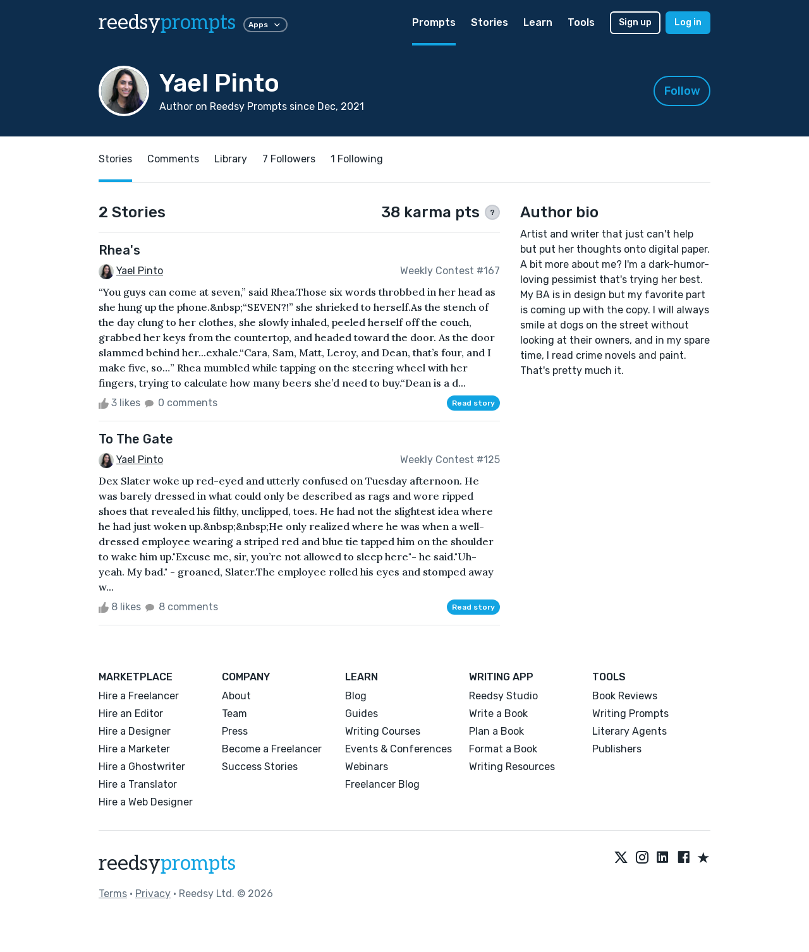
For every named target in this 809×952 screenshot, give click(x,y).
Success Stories (260, 767)
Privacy (153, 894)
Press (235, 731)
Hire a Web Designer (146, 802)
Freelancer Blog (382, 784)
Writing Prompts (630, 714)
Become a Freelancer (272, 749)
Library (230, 159)
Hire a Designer (135, 731)
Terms (113, 894)
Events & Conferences (398, 749)
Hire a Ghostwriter (142, 767)
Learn (537, 22)
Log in (688, 22)
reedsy (167, 864)
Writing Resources (512, 767)
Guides (361, 714)
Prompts (434, 22)
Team (234, 714)
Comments (173, 159)
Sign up (635, 22)
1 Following (357, 159)
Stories (489, 22)
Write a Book (498, 714)
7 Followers (288, 159)
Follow (682, 91)
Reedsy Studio (503, 696)
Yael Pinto (139, 271)
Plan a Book (496, 731)
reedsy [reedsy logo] (167, 23)
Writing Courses (382, 731)
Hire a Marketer (134, 749)
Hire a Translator (138, 784)
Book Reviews (624, 696)
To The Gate (136, 439)
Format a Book (503, 749)
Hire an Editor (131, 714)
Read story (473, 403)
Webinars (366, 767)
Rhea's (119, 250)
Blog (356, 696)
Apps (265, 24)
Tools (581, 22)
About (236, 696)
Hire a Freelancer (139, 696)
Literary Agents (629, 731)
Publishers (617, 749)
